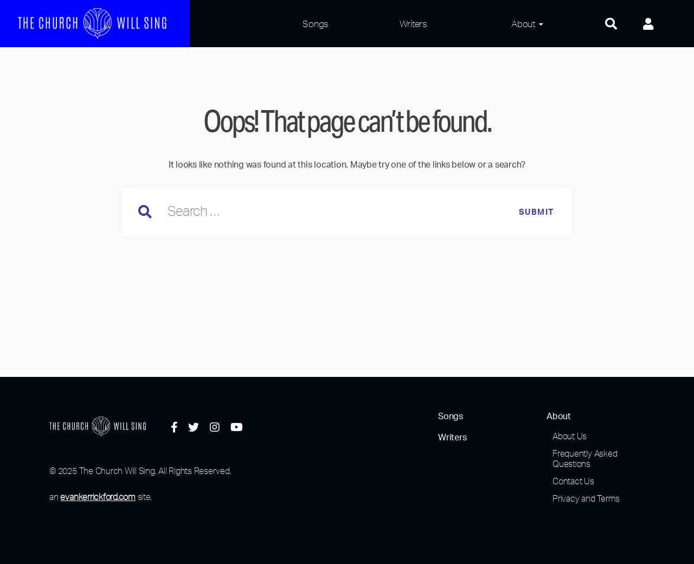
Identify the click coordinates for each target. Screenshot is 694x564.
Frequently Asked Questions (584, 458)
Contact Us (573, 481)
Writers (413, 23)
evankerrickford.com (97, 496)
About (523, 23)
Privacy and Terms (586, 498)
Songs (316, 23)
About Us (569, 436)
